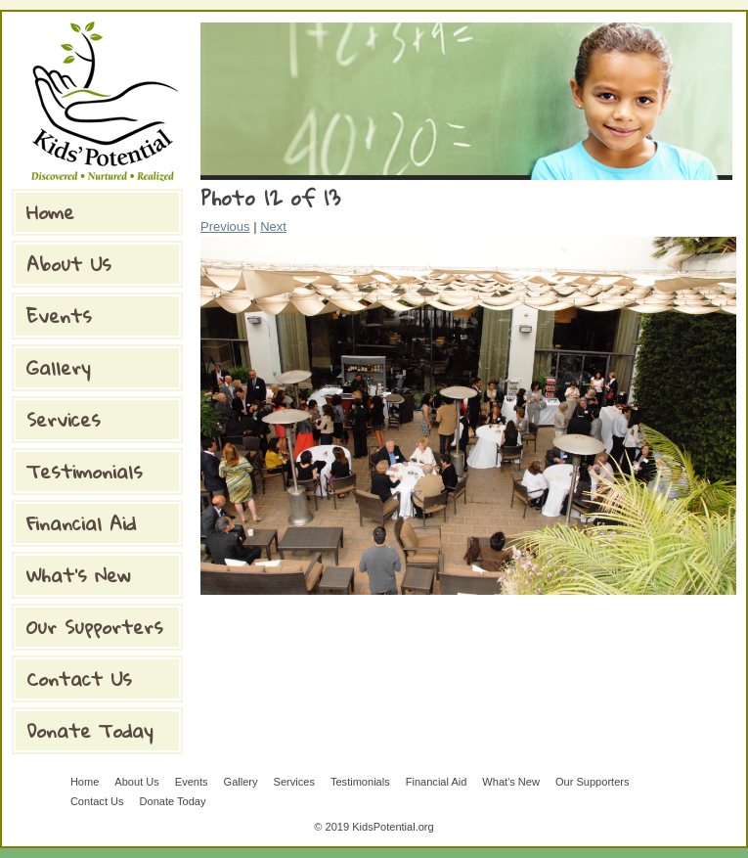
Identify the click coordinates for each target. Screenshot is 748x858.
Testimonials (84, 471)
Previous (225, 226)
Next (273, 226)
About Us (68, 264)
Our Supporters (94, 627)
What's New (78, 575)
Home (50, 212)
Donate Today (89, 730)
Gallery (58, 367)
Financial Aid (81, 523)
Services (63, 419)
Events (59, 315)
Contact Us (79, 678)
